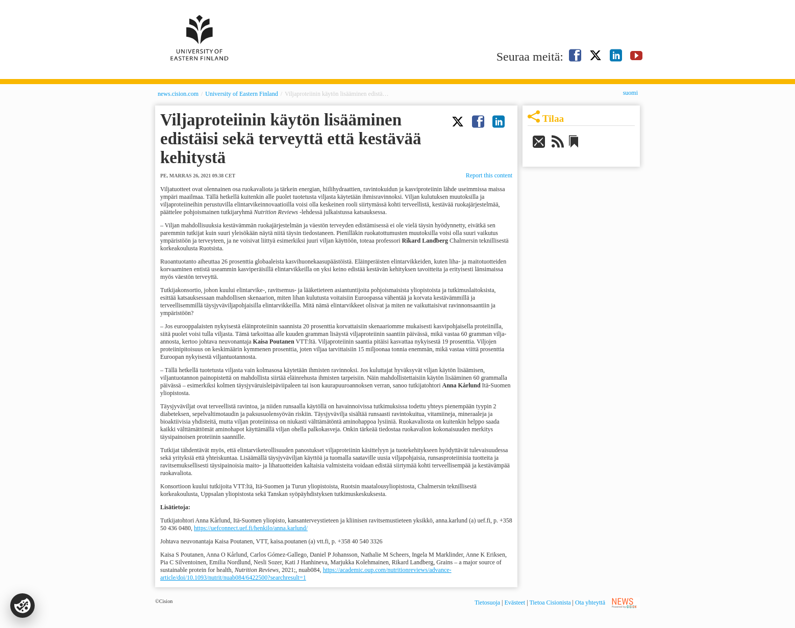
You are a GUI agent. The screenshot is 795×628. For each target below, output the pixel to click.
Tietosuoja (487, 602)
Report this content (489, 175)
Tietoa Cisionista (549, 602)
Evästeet (515, 602)
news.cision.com (178, 93)
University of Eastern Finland (241, 93)
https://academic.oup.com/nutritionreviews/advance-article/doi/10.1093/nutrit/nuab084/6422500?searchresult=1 (306, 573)
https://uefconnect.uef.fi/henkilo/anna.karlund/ (251, 528)
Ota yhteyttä (590, 602)
